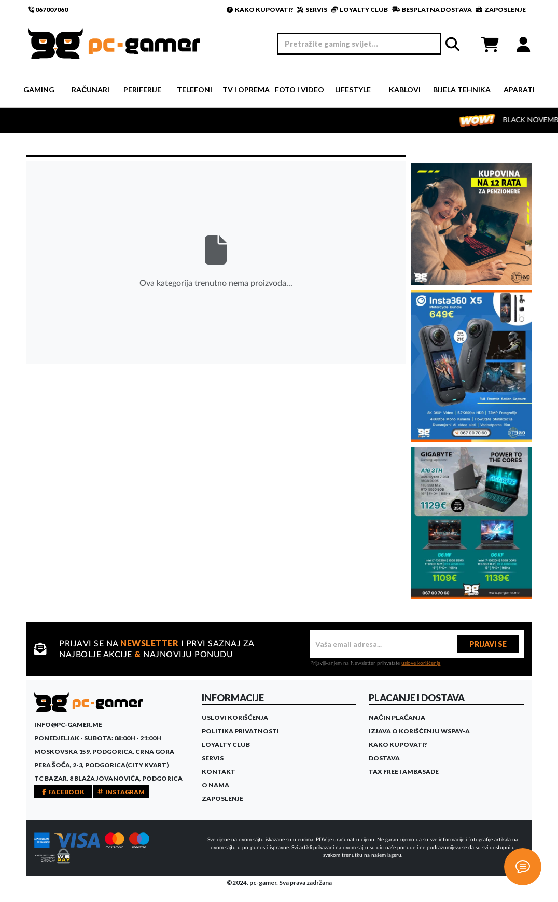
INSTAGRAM (121, 792)
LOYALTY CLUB (359, 9)
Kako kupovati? (398, 744)
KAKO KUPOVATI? (260, 9)
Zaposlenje (222, 798)
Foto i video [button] (299, 89)
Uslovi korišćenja (235, 717)
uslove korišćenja (420, 663)
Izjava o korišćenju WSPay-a (419, 731)
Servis (213, 758)
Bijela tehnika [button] (462, 89)
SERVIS (312, 9)
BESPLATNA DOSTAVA (432, 9)
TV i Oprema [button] (246, 89)
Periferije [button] (142, 89)
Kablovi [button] (405, 89)
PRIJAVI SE (488, 644)
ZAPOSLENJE (501, 9)
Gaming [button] (38, 89)
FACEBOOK (63, 792)
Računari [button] (90, 89)
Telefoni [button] (194, 89)
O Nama (215, 785)
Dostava (384, 758)
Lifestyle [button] (353, 89)
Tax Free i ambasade (404, 771)
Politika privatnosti (240, 731)
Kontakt (218, 771)
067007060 (48, 9)
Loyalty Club (226, 744)
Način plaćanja (397, 717)
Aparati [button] (519, 89)
